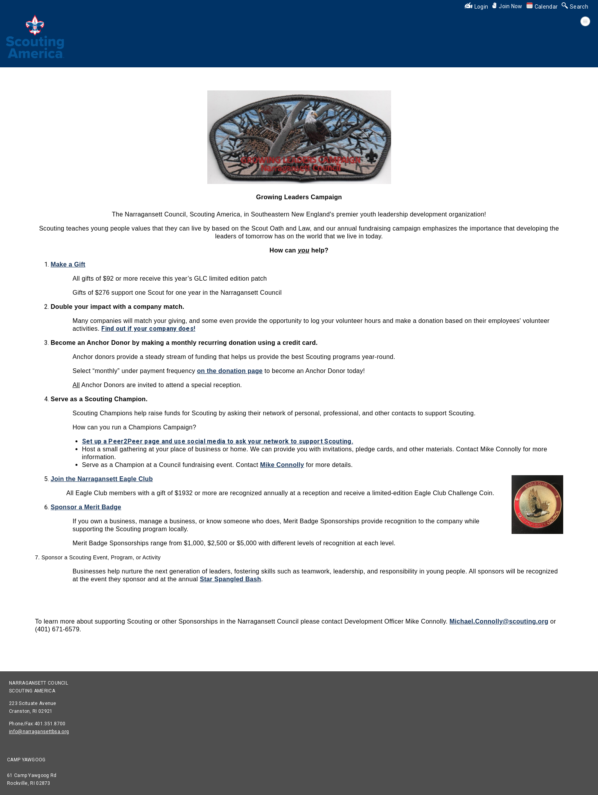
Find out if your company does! (148, 328)
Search (575, 7)
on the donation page (230, 371)
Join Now (507, 6)
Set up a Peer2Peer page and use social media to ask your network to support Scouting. (218, 441)
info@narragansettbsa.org (39, 731)
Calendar (542, 7)
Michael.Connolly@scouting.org (498, 621)
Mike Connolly (282, 464)
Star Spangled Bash (230, 579)
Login (476, 7)
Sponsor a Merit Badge (86, 507)
